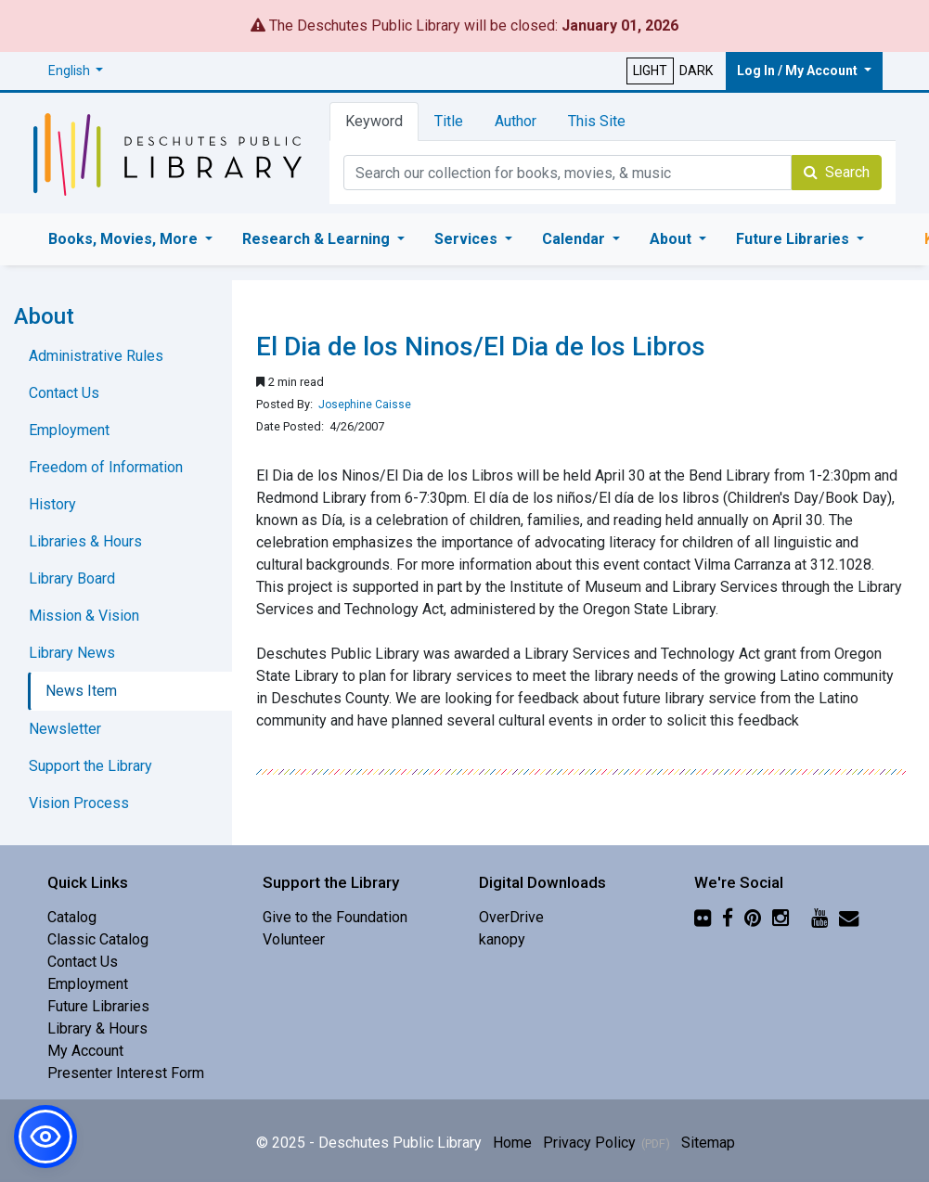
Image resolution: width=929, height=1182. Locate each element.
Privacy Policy (589, 1142)
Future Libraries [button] (794, 239)
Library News (72, 653)
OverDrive (511, 917)
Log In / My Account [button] (798, 70)
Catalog (72, 917)
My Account (85, 1051)
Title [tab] (448, 121)
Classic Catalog (97, 939)
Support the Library (90, 766)
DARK (696, 70)
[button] (76, 71)
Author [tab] (515, 121)
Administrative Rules (96, 356)
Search (837, 172)
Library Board (72, 578)
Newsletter (65, 729)
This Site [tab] (597, 121)
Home (512, 1142)
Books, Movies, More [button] (124, 239)
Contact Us (64, 393)
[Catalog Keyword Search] (567, 172)
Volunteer (294, 939)
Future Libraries (98, 1006)
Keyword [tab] (374, 121)
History (52, 504)
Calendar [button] (575, 239)
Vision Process (79, 803)
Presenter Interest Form (125, 1073)
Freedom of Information (106, 467)
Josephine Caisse (364, 404)
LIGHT (650, 70)
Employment (69, 430)
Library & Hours (97, 1028)
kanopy (502, 939)
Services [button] (467, 239)
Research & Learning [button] (318, 239)
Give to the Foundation (335, 917)
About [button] (672, 239)
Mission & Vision (84, 615)
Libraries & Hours (85, 541)
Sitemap (708, 1142)
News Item (81, 691)
